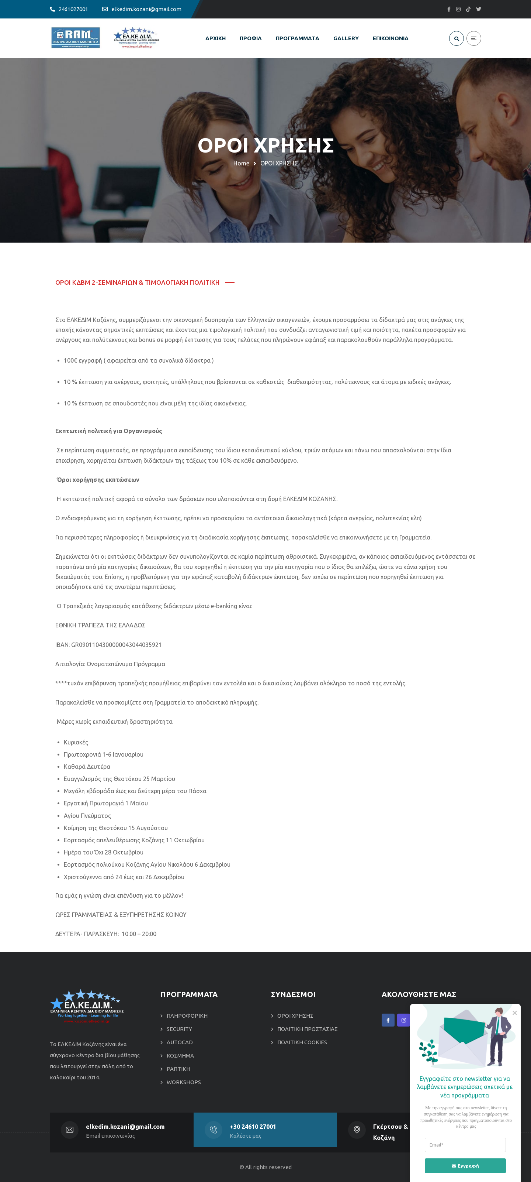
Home (241, 163)
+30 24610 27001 (253, 1126)
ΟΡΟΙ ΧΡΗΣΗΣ (295, 1016)
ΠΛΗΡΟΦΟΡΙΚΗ (187, 1016)
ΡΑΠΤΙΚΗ (178, 1069)
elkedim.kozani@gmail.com (125, 1126)
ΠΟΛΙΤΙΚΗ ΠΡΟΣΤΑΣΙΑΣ (307, 1029)
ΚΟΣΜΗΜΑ (180, 1055)
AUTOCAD (180, 1042)
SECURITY (179, 1029)
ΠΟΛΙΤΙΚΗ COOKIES (302, 1042)
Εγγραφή (461, 1165)
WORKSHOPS (184, 1082)
